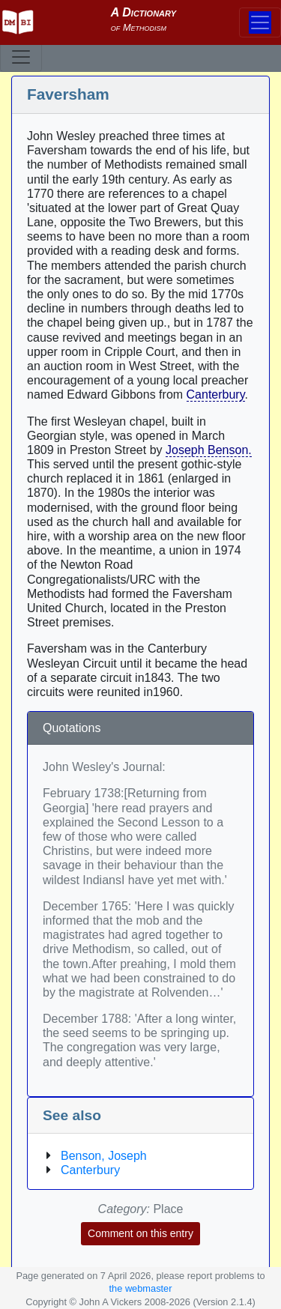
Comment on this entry (140, 1233)
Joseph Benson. (209, 450)
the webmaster (140, 1288)
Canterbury (216, 394)
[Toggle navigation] (21, 57)
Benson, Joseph (104, 1155)
